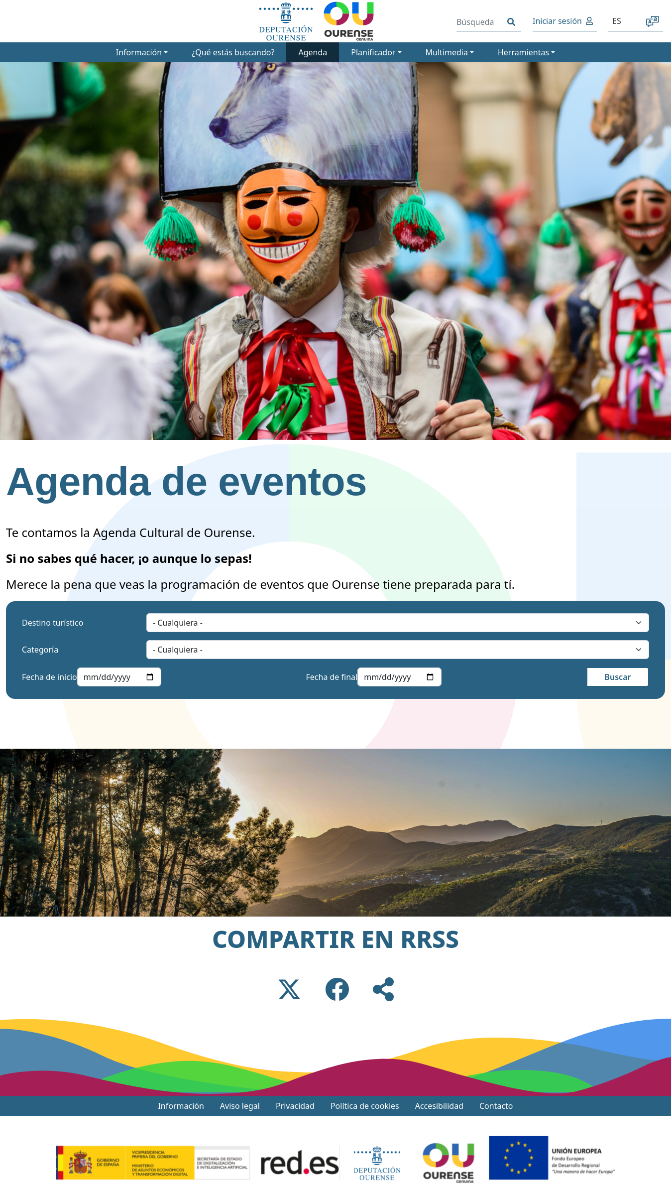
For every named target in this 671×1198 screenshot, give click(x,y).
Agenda (312, 52)
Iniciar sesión (557, 20)
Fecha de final (332, 676)
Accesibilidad (439, 1105)
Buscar (617, 676)
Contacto (496, 1105)
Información (181, 1105)
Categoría (40, 649)
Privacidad (295, 1105)
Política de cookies (365, 1105)
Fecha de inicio (49, 676)
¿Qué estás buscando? (233, 52)
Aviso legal (240, 1105)
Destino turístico (52, 622)
